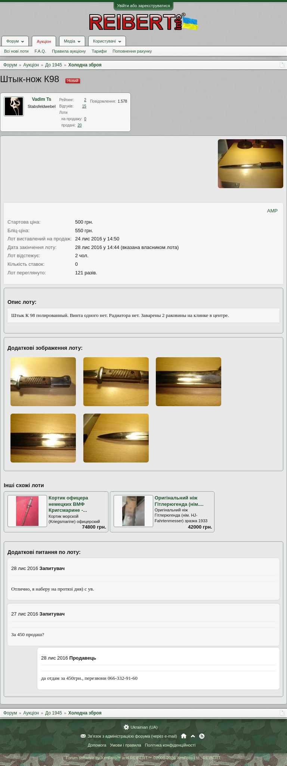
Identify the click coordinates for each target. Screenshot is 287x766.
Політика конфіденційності (170, 745)
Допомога (97, 745)
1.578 (122, 101)
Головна (183, 736)
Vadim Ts (41, 99)
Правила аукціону (69, 51)
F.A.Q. (40, 51)
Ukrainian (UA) (143, 727)
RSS (201, 736)
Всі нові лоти (16, 51)
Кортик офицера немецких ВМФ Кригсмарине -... (68, 504)
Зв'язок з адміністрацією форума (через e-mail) (132, 736)
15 (84, 106)
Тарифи (99, 51)
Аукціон (44, 41)
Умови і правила (125, 745)
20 (79, 125)
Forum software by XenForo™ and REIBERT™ (143, 758)
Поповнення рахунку (132, 51)
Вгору (192, 736)
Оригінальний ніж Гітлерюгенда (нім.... (179, 501)
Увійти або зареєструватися (143, 5)
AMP (272, 211)
